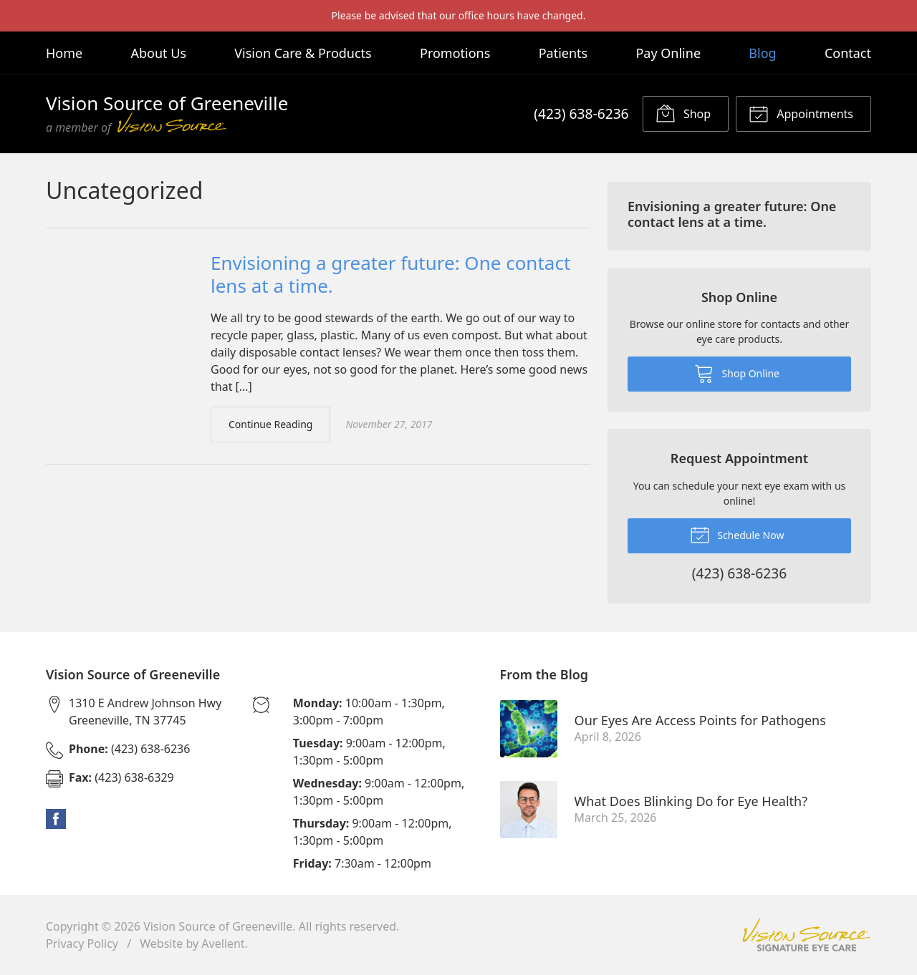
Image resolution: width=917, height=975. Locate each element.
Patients (563, 53)
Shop (683, 113)
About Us (158, 53)
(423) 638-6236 (581, 113)
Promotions (455, 53)
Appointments (801, 113)
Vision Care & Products (302, 53)
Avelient (222, 943)
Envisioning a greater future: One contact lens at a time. (390, 274)
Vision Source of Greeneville (217, 926)
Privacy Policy (82, 943)
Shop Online (736, 373)
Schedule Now (737, 534)
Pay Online (668, 53)
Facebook (56, 819)
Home (64, 53)
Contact (848, 53)
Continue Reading (270, 424)
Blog (762, 53)
